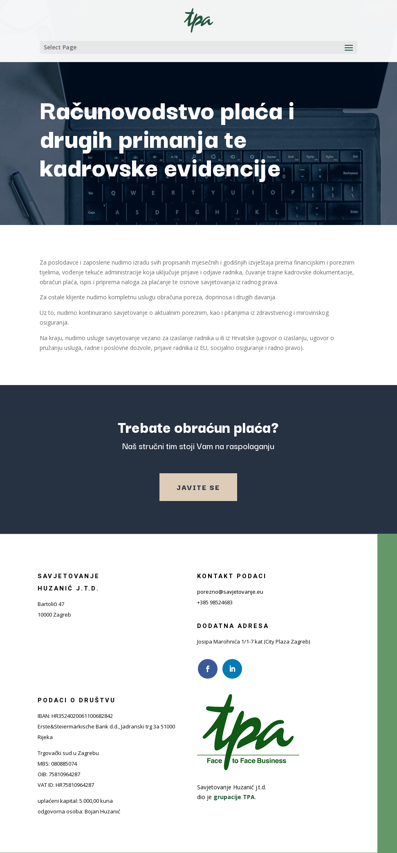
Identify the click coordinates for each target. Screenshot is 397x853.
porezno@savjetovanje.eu (230, 591)
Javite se (198, 486)
